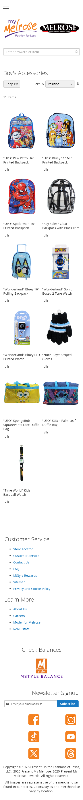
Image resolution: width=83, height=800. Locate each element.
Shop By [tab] (12, 84)
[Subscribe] (68, 703)
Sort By (39, 84)
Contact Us (21, 562)
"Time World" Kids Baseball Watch (16, 492)
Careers (19, 616)
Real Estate (21, 629)
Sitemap (19, 582)
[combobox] (41, 51)
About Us (20, 609)
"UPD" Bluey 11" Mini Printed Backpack (57, 160)
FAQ (16, 569)
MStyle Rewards (25, 575)
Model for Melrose (27, 622)
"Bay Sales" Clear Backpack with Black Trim (60, 226)
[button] (7, 169)
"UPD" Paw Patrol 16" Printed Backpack (18, 160)
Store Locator (23, 549)
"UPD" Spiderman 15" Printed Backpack (19, 226)
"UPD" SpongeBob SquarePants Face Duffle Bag (21, 424)
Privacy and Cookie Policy (31, 589)
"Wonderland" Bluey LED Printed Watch (21, 357)
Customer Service (26, 556)
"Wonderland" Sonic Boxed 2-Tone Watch (57, 291)
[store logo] (41, 28)
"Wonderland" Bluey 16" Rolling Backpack (21, 291)
